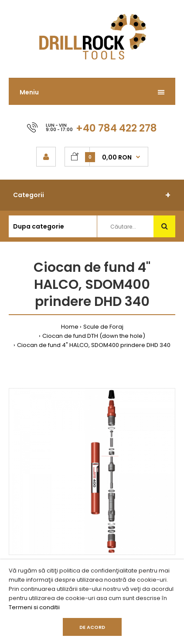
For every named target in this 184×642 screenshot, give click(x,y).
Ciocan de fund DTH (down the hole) (93, 336)
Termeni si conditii (34, 607)
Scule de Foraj (103, 327)
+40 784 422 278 (116, 128)
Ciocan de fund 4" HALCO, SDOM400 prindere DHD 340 (93, 345)
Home (69, 327)
